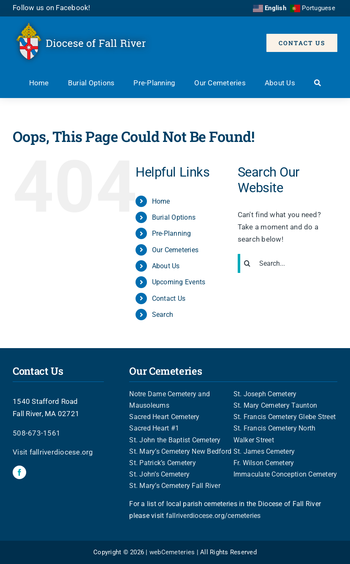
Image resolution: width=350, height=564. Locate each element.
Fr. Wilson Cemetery (263, 463)
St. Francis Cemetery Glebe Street (284, 417)
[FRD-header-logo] (84, 22)
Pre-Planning (171, 233)
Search (163, 315)
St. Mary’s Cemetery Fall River (174, 486)
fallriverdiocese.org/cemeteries (213, 516)
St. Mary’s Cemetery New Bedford (180, 451)
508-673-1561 (36, 433)
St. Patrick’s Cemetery (162, 463)
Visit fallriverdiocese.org (53, 452)
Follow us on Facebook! (51, 7)
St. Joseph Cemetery (265, 394)
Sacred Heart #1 (154, 428)
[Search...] (287, 263)
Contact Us (169, 298)
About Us (166, 266)
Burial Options (174, 217)
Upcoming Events (179, 282)
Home (161, 201)
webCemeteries (172, 552)
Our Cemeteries (175, 250)
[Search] (317, 83)
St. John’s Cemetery (159, 474)
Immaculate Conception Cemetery (285, 474)
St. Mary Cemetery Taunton (275, 405)
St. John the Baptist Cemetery (174, 440)
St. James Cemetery (264, 451)
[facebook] (19, 472)
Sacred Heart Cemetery (164, 417)
